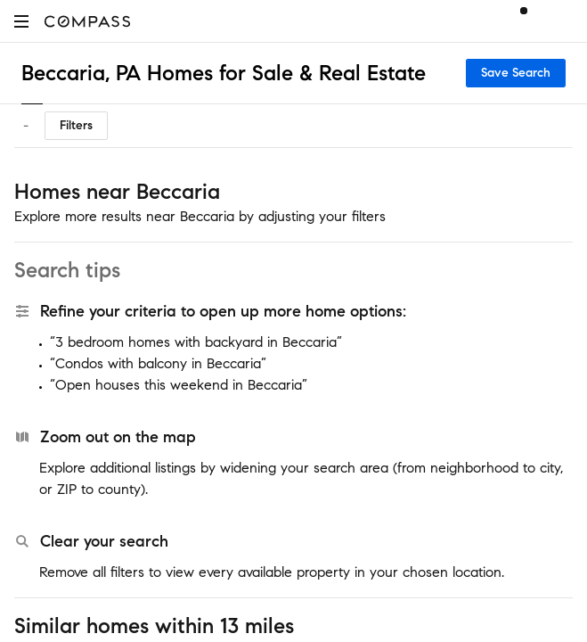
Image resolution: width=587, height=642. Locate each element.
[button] (21, 21)
